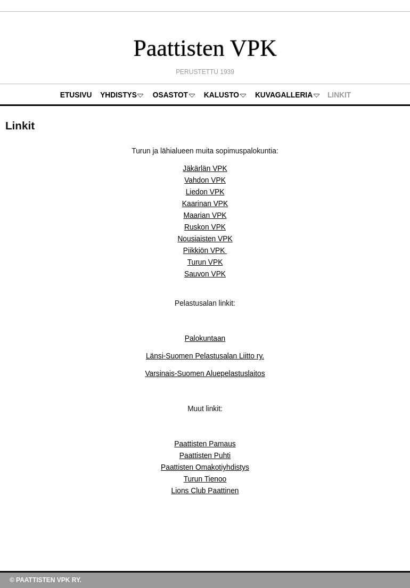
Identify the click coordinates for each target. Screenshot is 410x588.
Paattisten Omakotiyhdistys (205, 467)
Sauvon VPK (205, 274)
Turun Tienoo (205, 479)
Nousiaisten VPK (204, 239)
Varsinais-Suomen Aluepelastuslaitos (205, 374)
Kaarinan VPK (205, 204)
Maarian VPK (204, 215)
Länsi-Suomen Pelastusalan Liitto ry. (205, 356)
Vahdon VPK (205, 180)
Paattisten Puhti (205, 456)
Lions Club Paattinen (205, 491)
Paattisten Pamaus (204, 444)
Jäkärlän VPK (205, 169)
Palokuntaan (205, 338)
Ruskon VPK (205, 227)
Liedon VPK (205, 192)
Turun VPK (205, 262)
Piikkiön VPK (205, 251)
